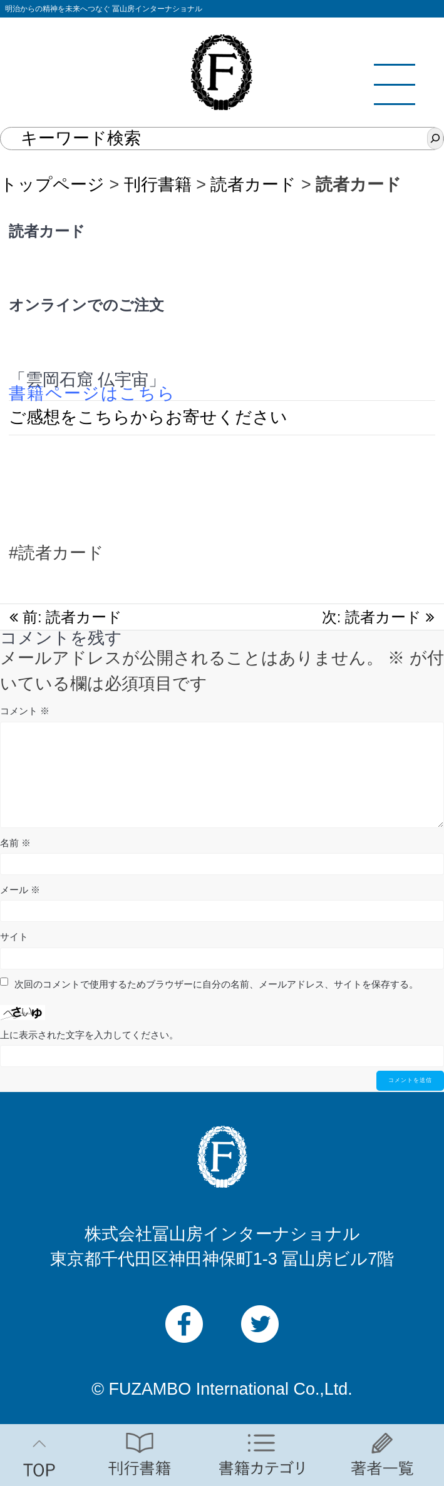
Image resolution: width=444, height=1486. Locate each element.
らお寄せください (217, 417)
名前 (15, 842)
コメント (24, 710)
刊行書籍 (158, 184)
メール (20, 889)
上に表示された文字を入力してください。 (89, 1034)
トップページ (52, 184)
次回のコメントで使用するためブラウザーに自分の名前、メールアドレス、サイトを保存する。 (216, 984)
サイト (14, 936)
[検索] (435, 138)
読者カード (253, 184)
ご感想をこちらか (78, 417)
